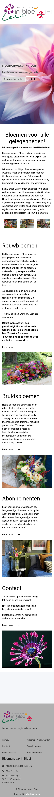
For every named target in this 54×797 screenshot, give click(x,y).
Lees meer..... (11, 347)
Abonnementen (34, 752)
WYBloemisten (33, 794)
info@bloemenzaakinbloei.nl (17, 766)
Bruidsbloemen (9, 752)
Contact (6, 746)
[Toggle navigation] (49, 12)
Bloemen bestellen (13, 79)
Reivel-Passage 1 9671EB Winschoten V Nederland (11, 779)
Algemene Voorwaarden (38, 740)
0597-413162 (10, 770)
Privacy (5, 740)
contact (31, 79)
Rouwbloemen (34, 746)
